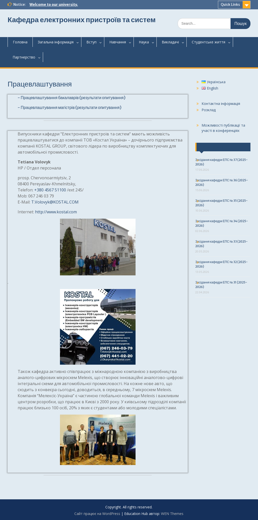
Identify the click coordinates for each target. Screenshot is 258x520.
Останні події (212, 147)
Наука (144, 42)
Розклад (209, 109)
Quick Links (230, 4)
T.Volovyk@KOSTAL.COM (55, 202)
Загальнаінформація (56, 42)
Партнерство (24, 57)
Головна (20, 42)
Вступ (91, 42)
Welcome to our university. (53, 4)
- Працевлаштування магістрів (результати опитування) (69, 107)
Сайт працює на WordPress (97, 513)
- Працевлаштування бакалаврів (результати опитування (70, 97)
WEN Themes (172, 513)
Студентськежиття (208, 42)
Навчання (117, 42)
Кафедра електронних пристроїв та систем (81, 19)
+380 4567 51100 (50, 190)
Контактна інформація (221, 103)
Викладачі (170, 42)
